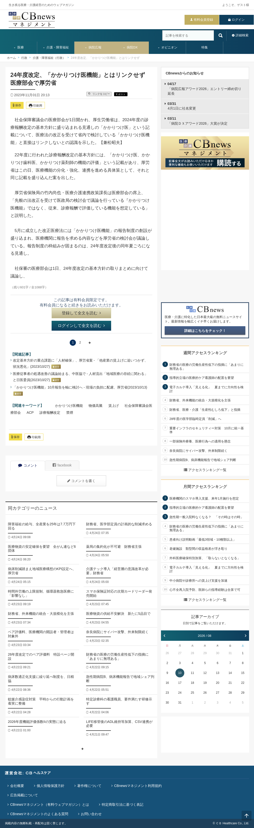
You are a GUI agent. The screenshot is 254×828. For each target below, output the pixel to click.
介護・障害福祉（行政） (49, 58)
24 (179, 692)
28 (192, 653)
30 (217, 653)
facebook (62, 465)
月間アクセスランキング (205, 486)
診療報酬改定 (49, 412)
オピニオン (168, 47)
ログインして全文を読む (81, 325)
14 (230, 673)
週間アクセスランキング (205, 353)
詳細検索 (242, 35)
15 (242, 673)
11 (192, 673)
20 (217, 683)
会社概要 (17, 786)
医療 (18, 47)
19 (205, 683)
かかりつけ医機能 (69, 406)
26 (167, 653)
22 (242, 683)
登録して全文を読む (81, 313)
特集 (204, 47)
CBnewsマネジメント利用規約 (138, 786)
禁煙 (69, 412)
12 (205, 673)
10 (179, 673)
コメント (27, 465)
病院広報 (93, 47)
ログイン (238, 20)
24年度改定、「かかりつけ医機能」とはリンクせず (105, 58)
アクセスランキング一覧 (205, 470)
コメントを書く (81, 481)
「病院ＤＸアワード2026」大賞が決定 (197, 120)
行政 (24, 58)
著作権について (89, 786)
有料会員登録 (203, 20)
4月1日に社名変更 (181, 106)
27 (179, 653)
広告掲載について (24, 795)
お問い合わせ (91, 814)
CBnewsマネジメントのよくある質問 (39, 814)
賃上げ (113, 406)
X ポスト (121, 94)
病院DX (130, 47)
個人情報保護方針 (50, 786)
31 (230, 653)
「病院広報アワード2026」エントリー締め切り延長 (204, 88)
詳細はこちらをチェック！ (205, 331)
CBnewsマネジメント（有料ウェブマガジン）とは (49, 804)
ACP (30, 412)
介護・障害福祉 (56, 47)
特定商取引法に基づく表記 (122, 804)
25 (192, 692)
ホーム (11, 58)
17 (179, 683)
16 (167, 683)
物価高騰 (95, 406)
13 (217, 673)
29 (205, 653)
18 (192, 683)
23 (167, 692)
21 (230, 683)
